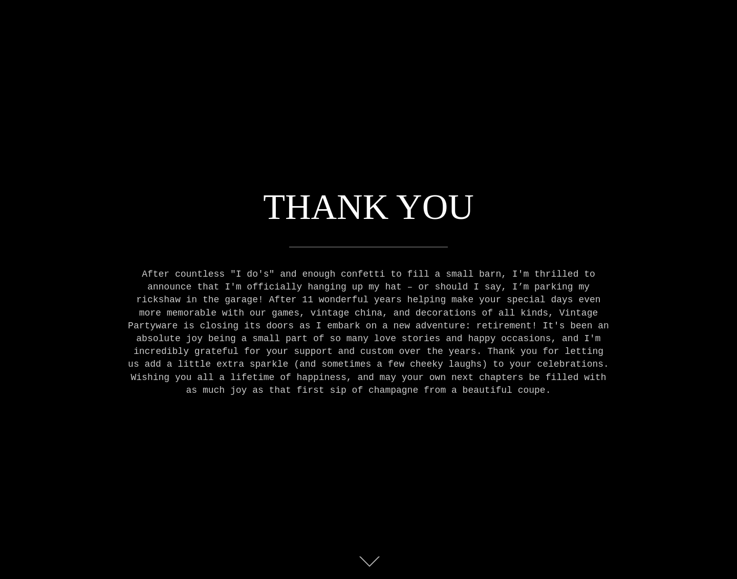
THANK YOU (368, 207)
